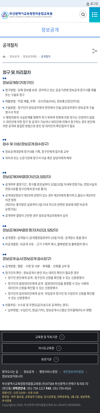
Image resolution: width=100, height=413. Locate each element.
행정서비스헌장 (48, 371)
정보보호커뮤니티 (12, 376)
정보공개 (29, 371)
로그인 (92, 3)
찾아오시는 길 (10, 371)
